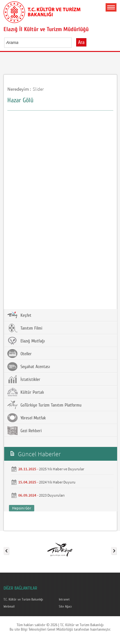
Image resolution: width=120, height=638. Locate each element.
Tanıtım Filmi (24, 327)
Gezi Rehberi (24, 430)
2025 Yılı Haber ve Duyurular (61, 468)
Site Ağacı (65, 607)
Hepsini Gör (21, 508)
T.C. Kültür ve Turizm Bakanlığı (23, 599)
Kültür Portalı (25, 392)
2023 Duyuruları (52, 495)
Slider (38, 89)
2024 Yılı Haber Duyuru (57, 482)
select (73, 42)
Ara (81, 42)
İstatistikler (23, 379)
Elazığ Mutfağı (26, 340)
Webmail (9, 607)
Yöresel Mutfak (26, 417)
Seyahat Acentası (28, 366)
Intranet (64, 599)
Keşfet (19, 315)
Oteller (19, 353)
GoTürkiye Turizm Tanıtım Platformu (44, 404)
